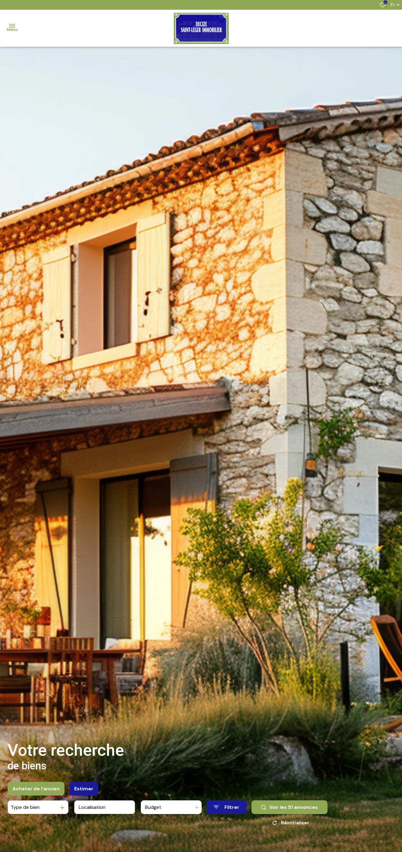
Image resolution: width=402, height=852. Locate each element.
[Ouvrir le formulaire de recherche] (226, 807)
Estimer (83, 788)
